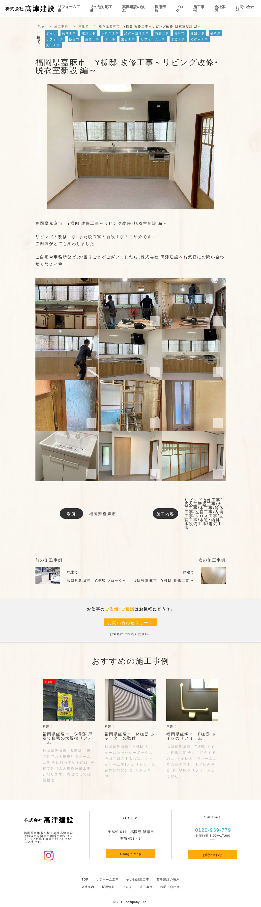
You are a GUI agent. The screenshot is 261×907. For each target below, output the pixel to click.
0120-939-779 (212, 829)
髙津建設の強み (168, 879)
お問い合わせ (212, 854)
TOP (85, 879)
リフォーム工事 (107, 879)
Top (41, 26)
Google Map (130, 853)
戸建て (83, 26)
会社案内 (87, 886)
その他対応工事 (137, 879)
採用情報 (108, 886)
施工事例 (61, 26)
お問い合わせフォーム (130, 622)
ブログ (127, 886)
